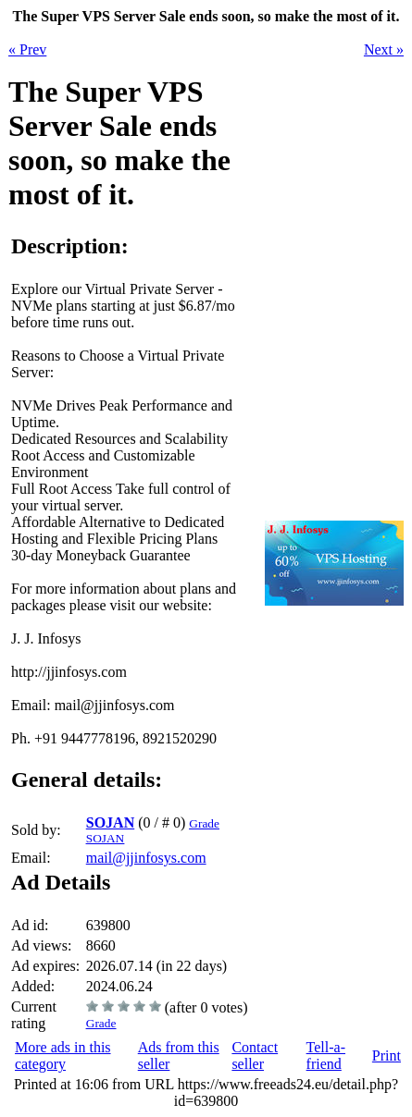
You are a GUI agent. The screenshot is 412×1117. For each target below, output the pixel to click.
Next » (384, 49)
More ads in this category (63, 1055)
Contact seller (254, 1055)
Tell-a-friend (325, 1055)
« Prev (27, 49)
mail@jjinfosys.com (146, 857)
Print (386, 1055)
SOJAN (110, 822)
